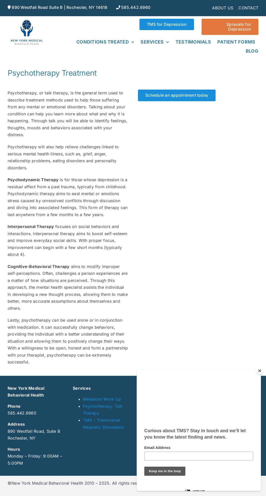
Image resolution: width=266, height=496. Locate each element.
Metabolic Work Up (102, 399)
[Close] (259, 371)
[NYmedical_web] (27, 20)
